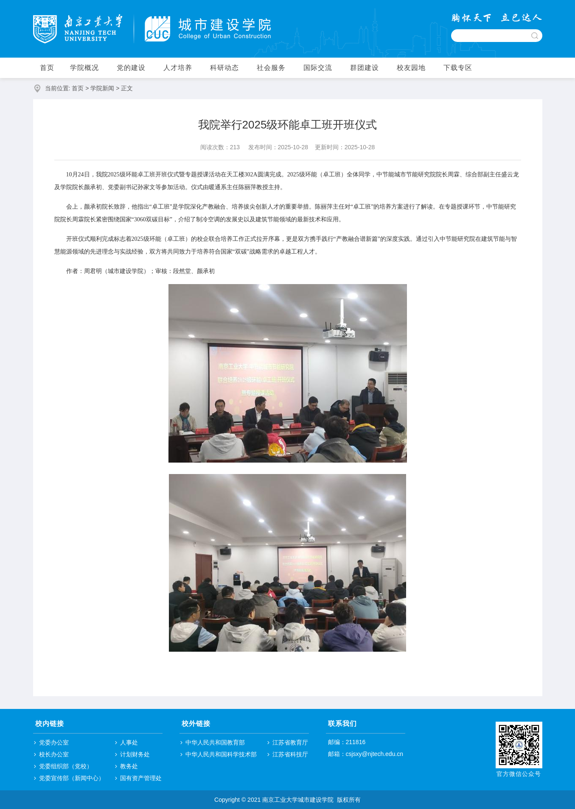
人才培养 (177, 67)
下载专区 (457, 67)
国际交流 (317, 67)
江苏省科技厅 (290, 754)
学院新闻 (102, 88)
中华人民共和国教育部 (215, 742)
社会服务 (271, 67)
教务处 (129, 766)
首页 (47, 67)
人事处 (129, 742)
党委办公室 (54, 742)
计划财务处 (135, 754)
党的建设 (131, 67)
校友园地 (411, 67)
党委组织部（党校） (66, 766)
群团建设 (364, 67)
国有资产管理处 (141, 778)
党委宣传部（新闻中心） (71, 778)
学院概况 (84, 67)
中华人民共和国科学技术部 (221, 754)
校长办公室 (54, 754)
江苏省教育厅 (290, 742)
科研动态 (224, 67)
